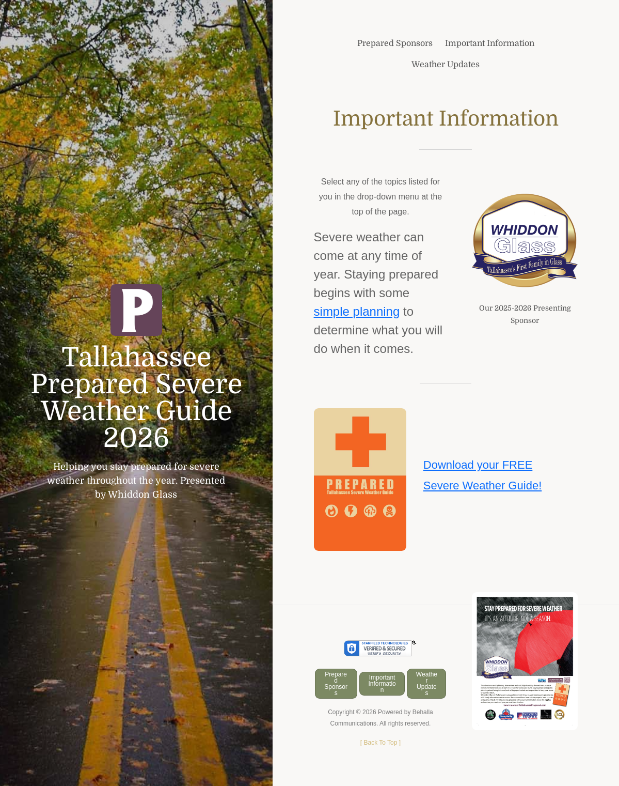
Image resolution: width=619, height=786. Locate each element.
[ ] (380, 742)
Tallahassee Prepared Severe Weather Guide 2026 (136, 398)
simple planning (357, 311)
